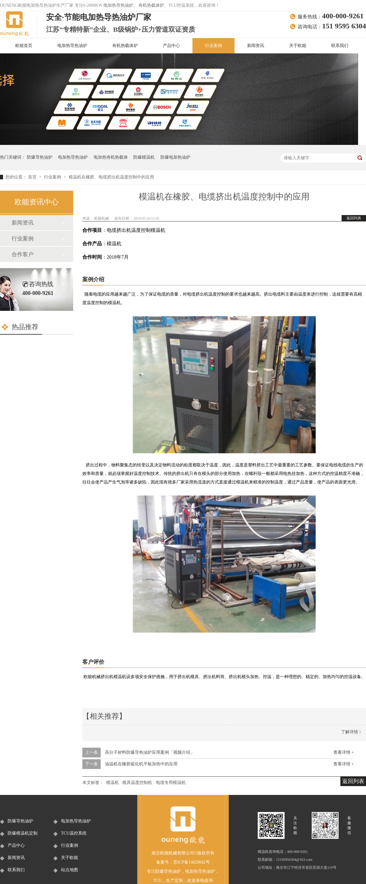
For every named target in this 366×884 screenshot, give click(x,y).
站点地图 (69, 870)
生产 (170, 880)
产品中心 (171, 45)
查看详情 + (343, 752)
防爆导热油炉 (39, 157)
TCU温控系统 (74, 833)
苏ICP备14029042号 (191, 862)
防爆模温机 (144, 157)
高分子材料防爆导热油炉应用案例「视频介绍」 (150, 752)
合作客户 (23, 254)
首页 (33, 177)
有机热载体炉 (151, 5)
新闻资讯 (255, 45)
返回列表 (353, 218)
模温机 (112, 782)
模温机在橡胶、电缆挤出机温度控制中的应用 (111, 177)
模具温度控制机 (137, 782)
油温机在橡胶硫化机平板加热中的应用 (141, 764)
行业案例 (213, 45)
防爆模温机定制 (23, 833)
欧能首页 (23, 45)
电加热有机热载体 (111, 157)
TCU (157, 880)
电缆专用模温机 (171, 782)
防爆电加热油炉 (175, 157)
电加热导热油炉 (118, 5)
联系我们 (339, 45)
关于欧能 (297, 45)
